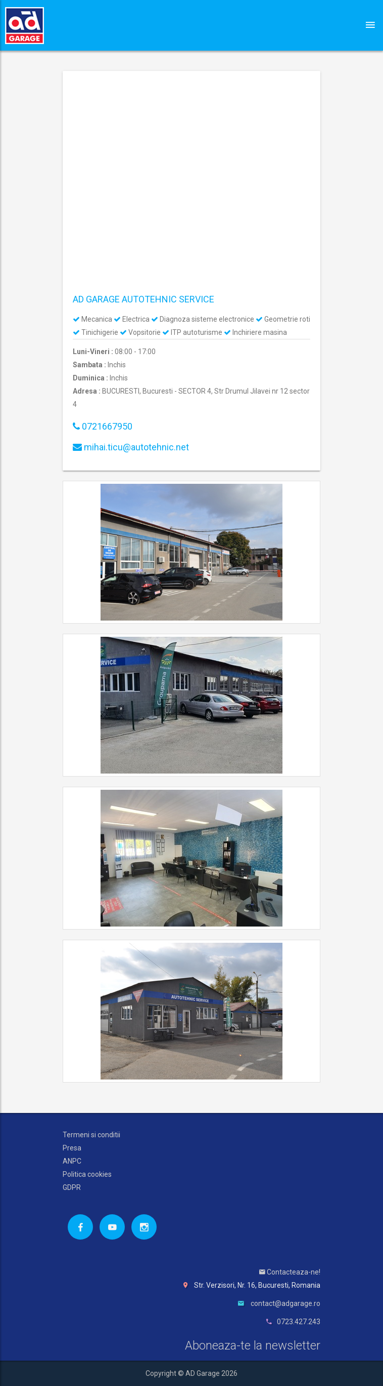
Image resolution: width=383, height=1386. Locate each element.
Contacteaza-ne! (289, 1272)
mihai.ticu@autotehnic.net (131, 447)
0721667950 (102, 426)
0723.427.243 (298, 1322)
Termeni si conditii (91, 1135)
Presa (72, 1148)
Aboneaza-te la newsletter (252, 1345)
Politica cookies (87, 1174)
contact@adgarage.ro (285, 1303)
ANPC (72, 1161)
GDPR (72, 1187)
